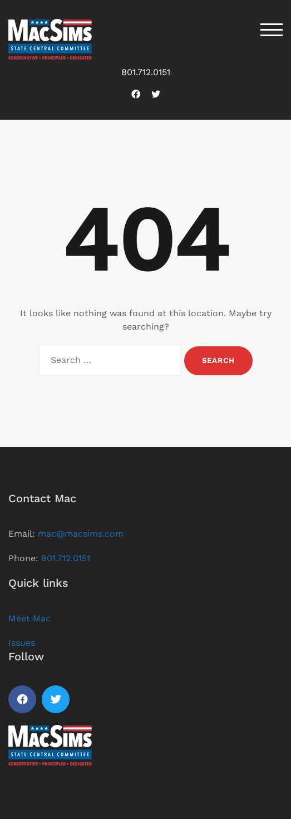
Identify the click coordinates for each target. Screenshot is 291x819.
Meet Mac (29, 618)
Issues (21, 642)
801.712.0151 (145, 72)
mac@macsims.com (81, 533)
